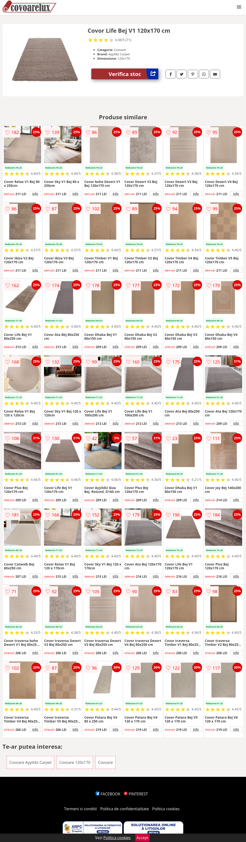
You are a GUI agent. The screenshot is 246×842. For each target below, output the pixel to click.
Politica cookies (166, 808)
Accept (142, 837)
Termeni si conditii (80, 808)
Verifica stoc (133, 74)
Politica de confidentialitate (124, 808)
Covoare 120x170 (74, 762)
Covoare (105, 762)
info (35, 193)
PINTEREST (136, 794)
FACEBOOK (108, 794)
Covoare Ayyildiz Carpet (30, 762)
